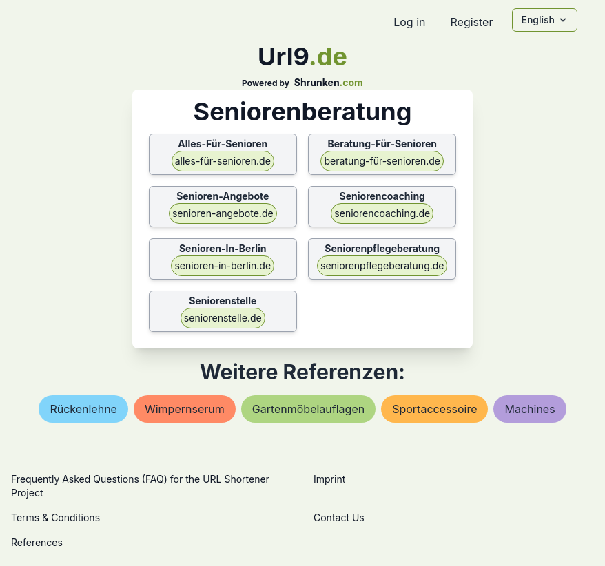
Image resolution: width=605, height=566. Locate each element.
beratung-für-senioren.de (382, 161)
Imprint (329, 479)
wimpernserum (185, 409)
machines (529, 409)
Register (471, 22)
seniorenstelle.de (223, 318)
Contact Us (339, 517)
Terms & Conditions (55, 517)
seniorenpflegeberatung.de (382, 265)
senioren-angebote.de (223, 213)
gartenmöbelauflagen (308, 409)
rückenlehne (83, 409)
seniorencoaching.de (382, 213)
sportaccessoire (434, 409)
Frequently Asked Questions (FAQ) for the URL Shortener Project (140, 486)
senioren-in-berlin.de (222, 265)
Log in (409, 22)
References (37, 542)
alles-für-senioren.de (223, 161)
